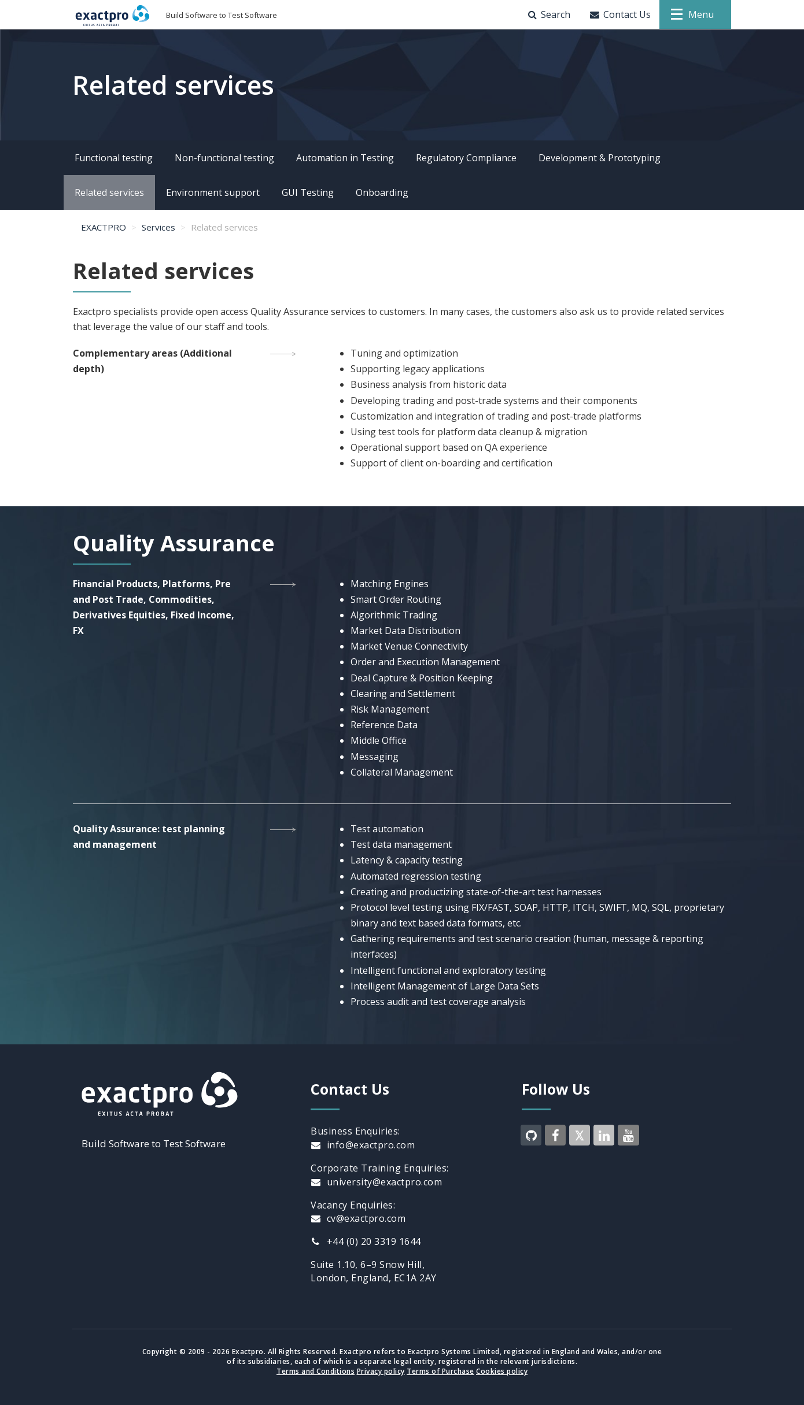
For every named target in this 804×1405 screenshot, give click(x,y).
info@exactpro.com (363, 1145)
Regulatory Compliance (466, 157)
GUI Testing (308, 192)
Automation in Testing (345, 157)
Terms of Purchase (440, 1371)
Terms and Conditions (315, 1371)
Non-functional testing (224, 157)
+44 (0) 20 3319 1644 (366, 1241)
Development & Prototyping (600, 157)
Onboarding (382, 192)
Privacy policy (381, 1371)
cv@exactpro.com (358, 1218)
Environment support (213, 192)
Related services (109, 192)
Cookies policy (502, 1371)
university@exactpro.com (376, 1182)
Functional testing (114, 157)
